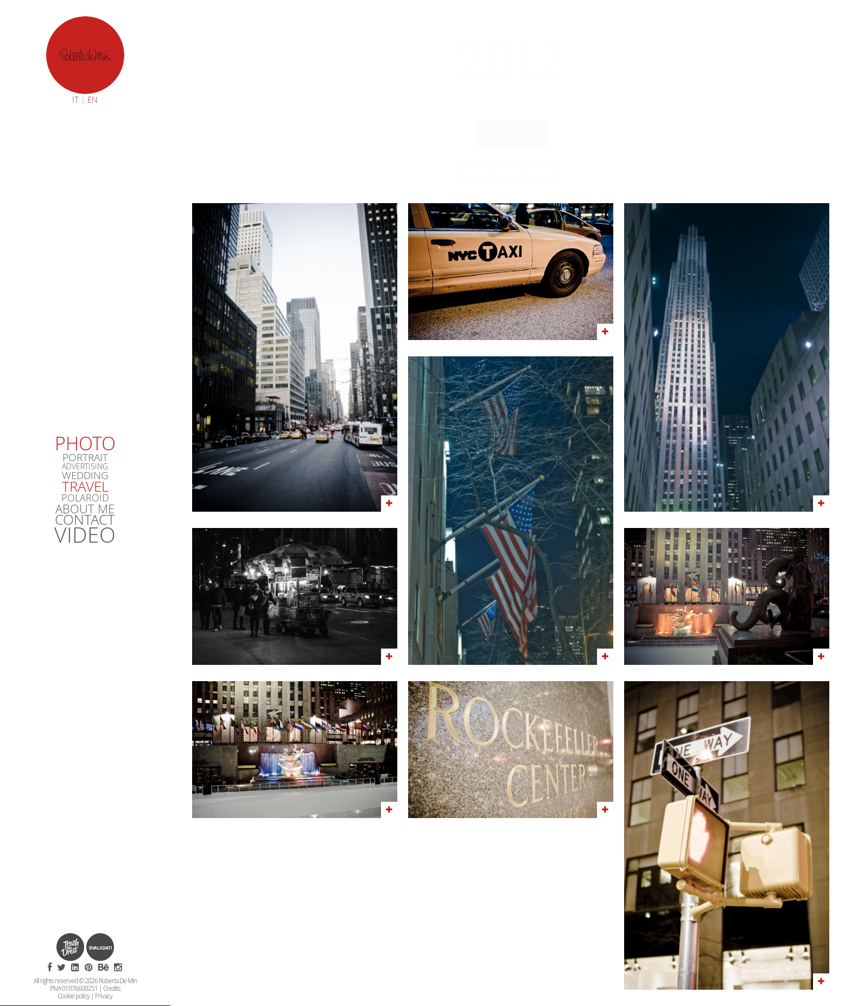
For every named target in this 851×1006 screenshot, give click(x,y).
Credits (111, 988)
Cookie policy (74, 995)
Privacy (103, 995)
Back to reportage (510, 173)
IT (75, 99)
